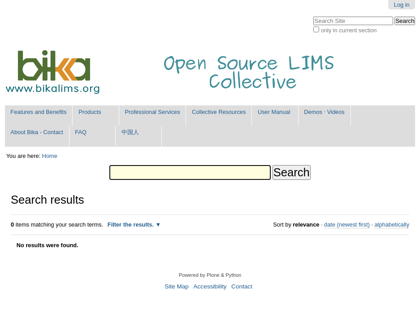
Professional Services (152, 112)
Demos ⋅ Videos (324, 112)
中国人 (130, 132)
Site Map (177, 286)
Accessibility (209, 286)
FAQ (81, 132)
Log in (402, 4)
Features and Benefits (38, 112)
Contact (241, 286)
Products (89, 112)
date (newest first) (347, 224)
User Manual (274, 112)
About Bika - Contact (36, 132)
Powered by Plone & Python (210, 275)
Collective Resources (219, 112)
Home (49, 156)
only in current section (349, 30)
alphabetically (391, 224)
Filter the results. (132, 224)
